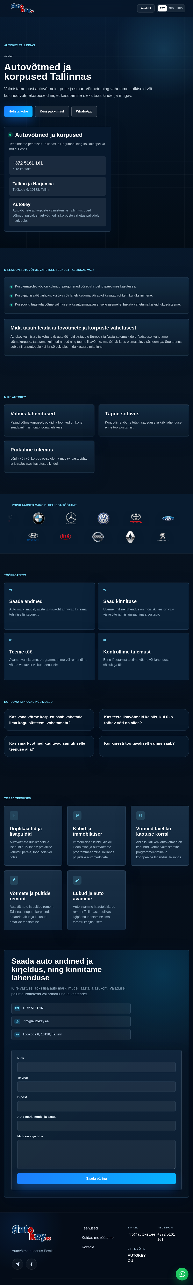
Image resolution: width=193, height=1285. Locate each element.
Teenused (90, 1228)
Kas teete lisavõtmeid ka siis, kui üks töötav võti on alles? (138, 720)
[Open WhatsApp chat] (182, 1274)
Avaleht (146, 8)
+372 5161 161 (34, 1008)
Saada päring (96, 1178)
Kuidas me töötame (98, 1238)
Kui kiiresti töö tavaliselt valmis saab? (139, 743)
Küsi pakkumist (52, 111)
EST (162, 8)
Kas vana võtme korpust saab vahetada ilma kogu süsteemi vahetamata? (46, 720)
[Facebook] (31, 1264)
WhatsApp (84, 111)
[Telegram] (17, 1264)
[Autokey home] (22, 8)
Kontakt (88, 1247)
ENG (171, 8)
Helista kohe (18, 111)
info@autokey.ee (36, 1021)
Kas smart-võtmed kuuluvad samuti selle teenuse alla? (47, 746)
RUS (180, 8)
